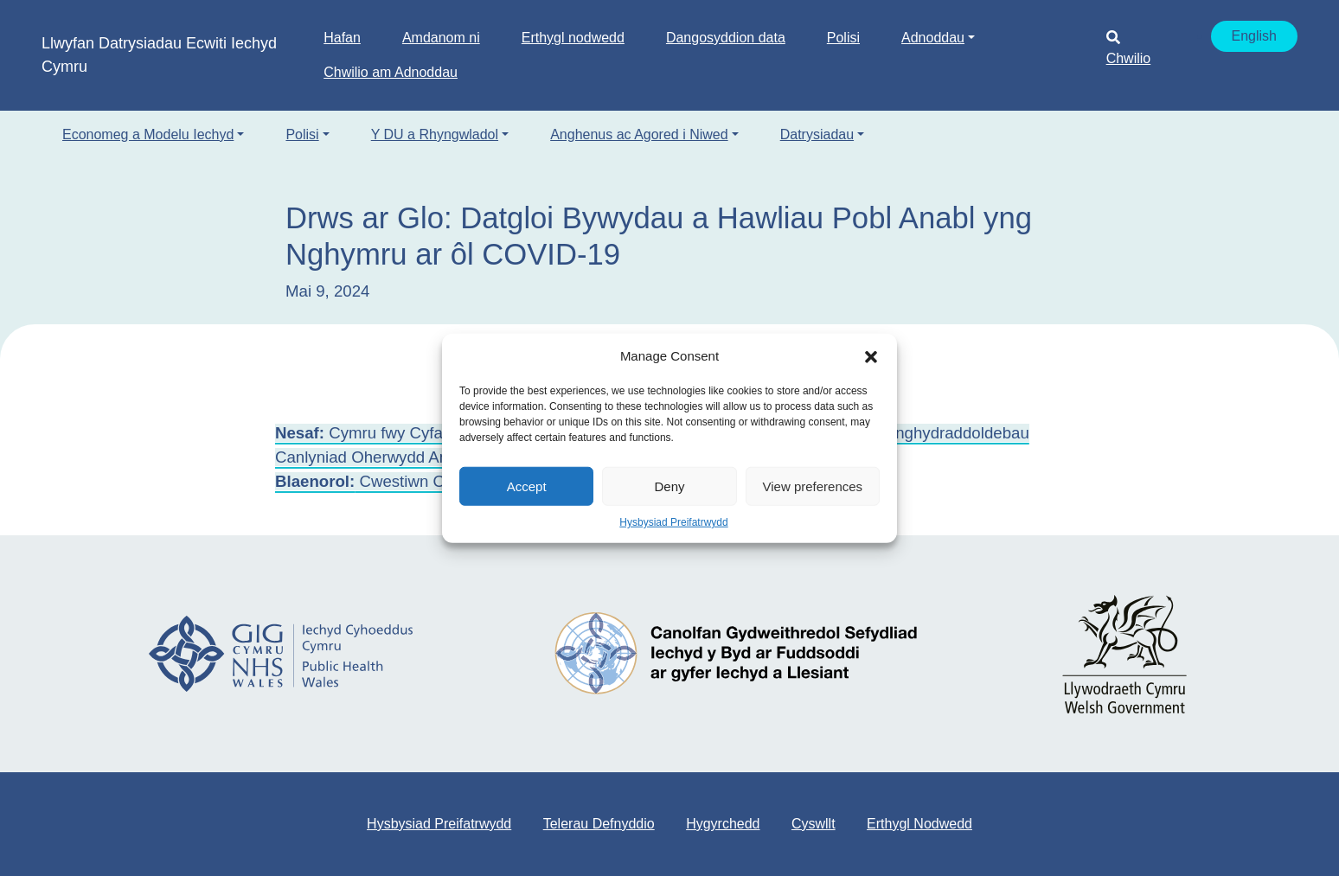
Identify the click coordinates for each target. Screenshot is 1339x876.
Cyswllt (813, 823)
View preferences (813, 485)
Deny (669, 485)
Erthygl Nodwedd (919, 823)
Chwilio (1128, 48)
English (1254, 36)
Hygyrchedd (722, 823)
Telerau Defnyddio (599, 823)
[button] (871, 356)
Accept (527, 485)
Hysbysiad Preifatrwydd (673, 522)
